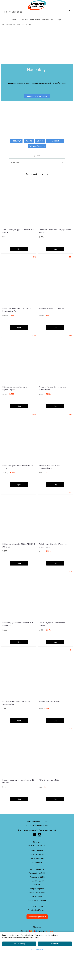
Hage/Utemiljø (10, 24)
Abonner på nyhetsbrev (37, 916)
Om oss (37, 885)
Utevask (28, 24)
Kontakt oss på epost (37, 892)
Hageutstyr (20, 24)
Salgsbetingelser (37, 888)
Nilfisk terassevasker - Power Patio (52, 308)
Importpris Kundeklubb (37, 900)
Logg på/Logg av (37, 881)
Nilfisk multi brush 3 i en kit (49, 701)
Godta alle (55, 944)
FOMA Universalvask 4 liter (49, 780)
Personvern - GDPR (37, 877)
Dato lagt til (15, 163)
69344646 (38, 862)
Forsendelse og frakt (37, 873)
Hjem (2, 24)
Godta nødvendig (19, 944)
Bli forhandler (37, 896)
